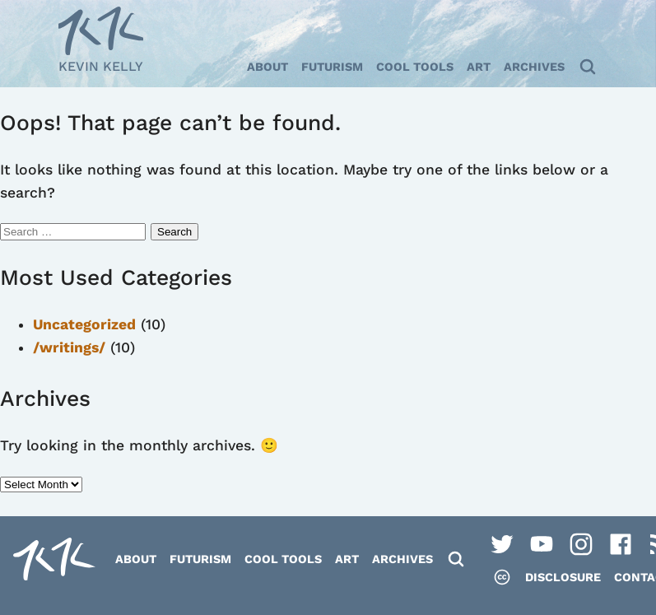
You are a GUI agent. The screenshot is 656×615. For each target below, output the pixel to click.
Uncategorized (84, 324)
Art (479, 66)
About (267, 66)
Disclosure (563, 577)
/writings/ (69, 347)
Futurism (332, 66)
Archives (534, 66)
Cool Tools (415, 66)
